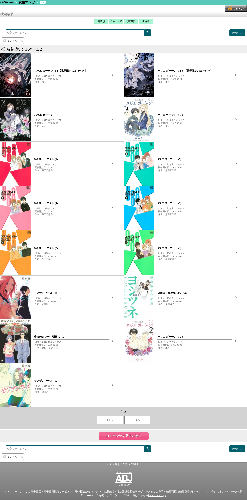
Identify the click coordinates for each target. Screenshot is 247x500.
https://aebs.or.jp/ (157, 495)
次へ (137, 420)
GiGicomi (7, 2)
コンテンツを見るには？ (123, 436)
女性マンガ (27, 2)
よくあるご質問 (129, 464)
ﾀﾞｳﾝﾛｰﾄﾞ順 (116, 21)
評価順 (131, 21)
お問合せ (112, 464)
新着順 (101, 21)
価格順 (145, 21)
